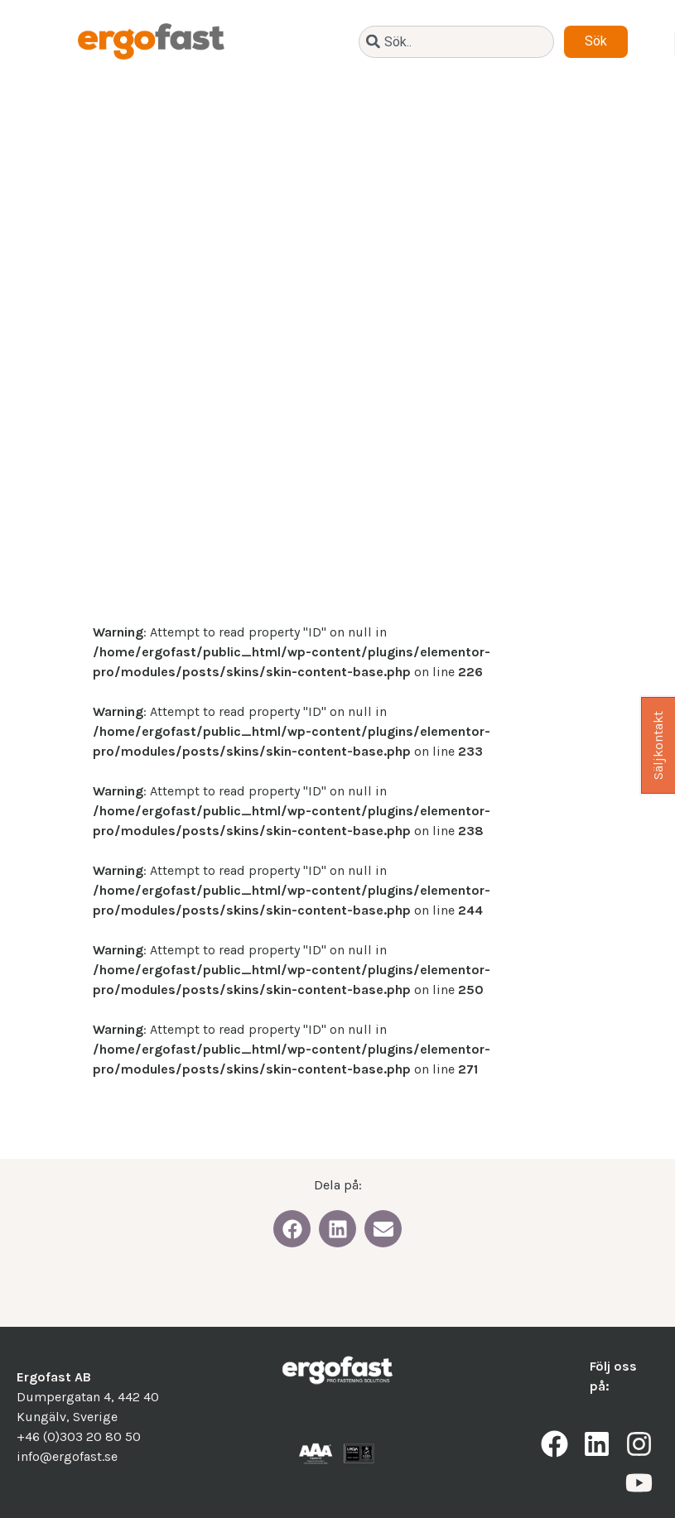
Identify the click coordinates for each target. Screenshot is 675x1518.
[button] (292, 1228)
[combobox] (456, 42)
